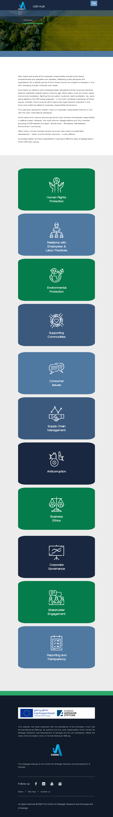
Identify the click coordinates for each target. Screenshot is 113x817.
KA (94, 3)
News (21, 792)
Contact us (45, 792)
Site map (32, 792)
